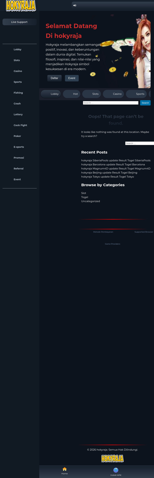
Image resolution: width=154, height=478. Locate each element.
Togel (84, 197)
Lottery (13, 114)
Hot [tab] (71, 94)
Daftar (54, 78)
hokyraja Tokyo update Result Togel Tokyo (107, 176)
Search (145, 103)
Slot (83, 193)
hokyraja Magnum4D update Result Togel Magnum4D (115, 168)
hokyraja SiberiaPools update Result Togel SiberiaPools (115, 160)
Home (64, 471)
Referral (14, 168)
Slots (12, 60)
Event (12, 179)
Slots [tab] (91, 94)
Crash (12, 103)
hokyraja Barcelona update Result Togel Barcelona (113, 164)
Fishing (13, 93)
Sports (13, 82)
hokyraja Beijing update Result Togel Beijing (109, 172)
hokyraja (102, 449)
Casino (13, 71)
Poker (12, 136)
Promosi (14, 158)
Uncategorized (90, 201)
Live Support (16, 22)
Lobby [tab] (51, 94)
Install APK (116, 471)
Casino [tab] (113, 94)
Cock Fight (15, 125)
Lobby (12, 49)
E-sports (14, 147)
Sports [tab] (136, 94)
